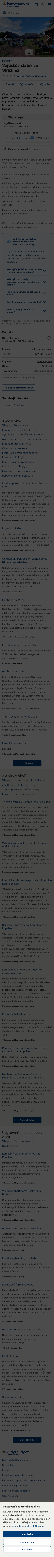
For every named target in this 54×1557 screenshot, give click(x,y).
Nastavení (27, 1549)
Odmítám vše (27, 1541)
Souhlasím (27, 1534)
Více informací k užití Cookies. (28, 1525)
